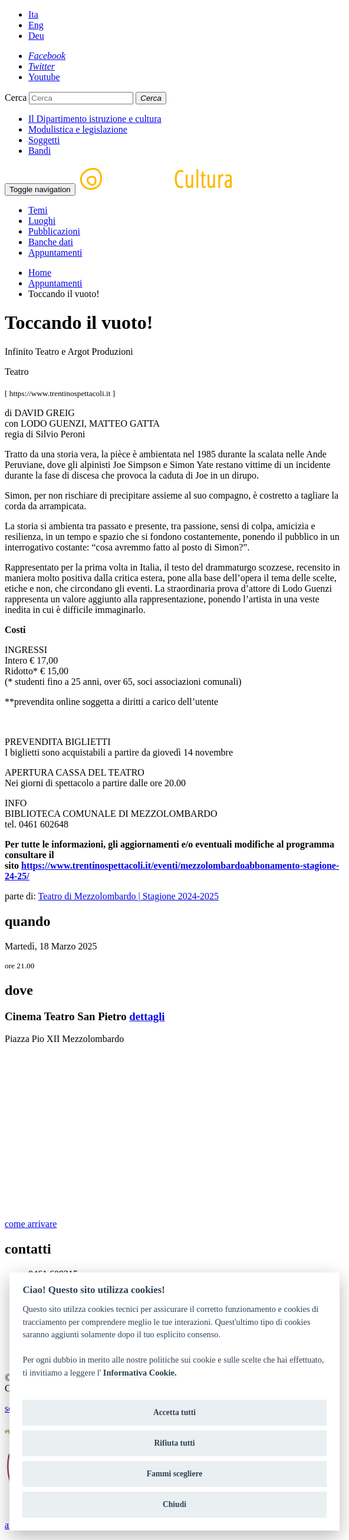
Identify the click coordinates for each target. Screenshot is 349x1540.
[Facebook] (46, 56)
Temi (38, 210)
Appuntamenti (55, 253)
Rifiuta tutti (174, 1443)
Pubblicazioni (54, 231)
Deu (36, 36)
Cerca (16, 98)
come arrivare (31, 1224)
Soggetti (44, 140)
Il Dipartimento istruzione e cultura (95, 119)
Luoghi (41, 221)
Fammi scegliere (175, 1473)
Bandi (39, 151)
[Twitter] (41, 66)
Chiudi (174, 1504)
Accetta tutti (174, 1412)
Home (39, 273)
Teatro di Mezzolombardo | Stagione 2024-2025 (128, 896)
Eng (36, 25)
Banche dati (50, 242)
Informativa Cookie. (140, 1372)
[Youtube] (44, 77)
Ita (33, 14)
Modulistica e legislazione (77, 129)
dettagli (146, 1016)
